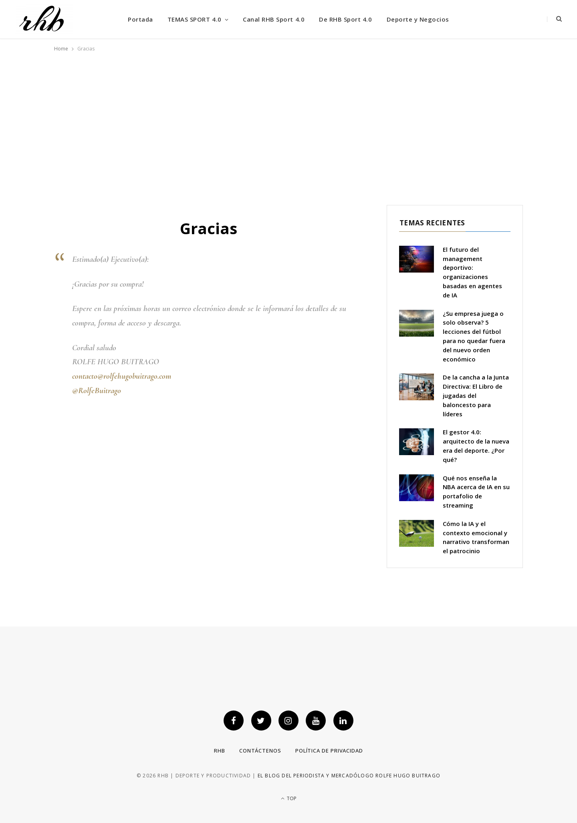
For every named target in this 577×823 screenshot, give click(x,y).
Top (289, 798)
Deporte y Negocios (418, 19)
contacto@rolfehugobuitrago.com (121, 376)
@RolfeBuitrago (96, 390)
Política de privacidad (329, 750)
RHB (219, 750)
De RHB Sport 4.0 (345, 19)
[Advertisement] (288, 123)
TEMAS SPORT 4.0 (194, 19)
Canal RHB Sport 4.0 (274, 19)
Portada (140, 19)
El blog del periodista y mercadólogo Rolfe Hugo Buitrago (349, 775)
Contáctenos (260, 750)
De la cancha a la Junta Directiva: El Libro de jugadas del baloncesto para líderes (476, 395)
